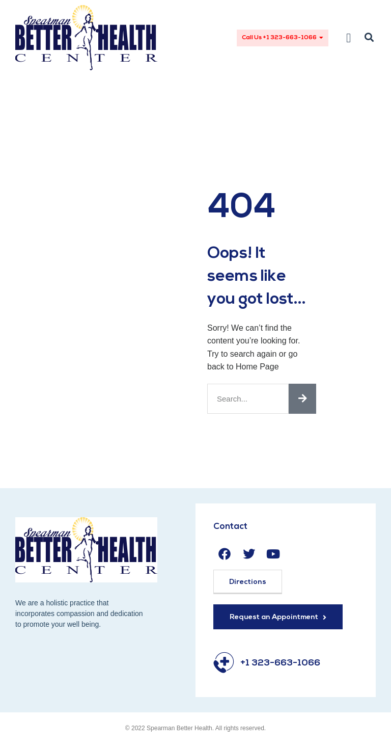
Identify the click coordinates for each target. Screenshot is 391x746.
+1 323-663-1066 (280, 663)
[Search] (302, 399)
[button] (348, 37)
